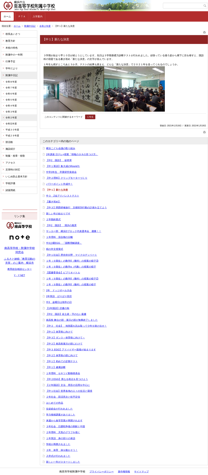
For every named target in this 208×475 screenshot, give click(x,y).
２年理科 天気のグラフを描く (63, 432)
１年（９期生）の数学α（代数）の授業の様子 (71, 266)
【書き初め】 (53, 201)
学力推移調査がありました (60, 414)
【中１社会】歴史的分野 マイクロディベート (71, 255)
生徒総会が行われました (59, 408)
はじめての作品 (54, 402)
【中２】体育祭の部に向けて (62, 355)
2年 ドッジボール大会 (59, 290)
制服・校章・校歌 (15, 155)
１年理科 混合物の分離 (59, 237)
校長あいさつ (13, 34)
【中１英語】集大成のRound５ (63, 166)
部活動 (9, 142)
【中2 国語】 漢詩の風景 (61, 225)
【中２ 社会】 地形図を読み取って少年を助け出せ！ (76, 325)
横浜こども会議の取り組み (60, 148)
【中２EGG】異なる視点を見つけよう (67, 379)
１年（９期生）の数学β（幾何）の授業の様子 (71, 284)
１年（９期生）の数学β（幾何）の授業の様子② (72, 278)
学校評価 (10, 183)
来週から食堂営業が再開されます (64, 420)
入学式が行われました (58, 456)
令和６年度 (11, 93)
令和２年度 (45, 26)
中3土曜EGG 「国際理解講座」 (64, 243)
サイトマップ (141, 471)
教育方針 (10, 40)
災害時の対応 (13, 169)
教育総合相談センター (19, 269)
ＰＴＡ (21, 16)
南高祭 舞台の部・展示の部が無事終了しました (72, 320)
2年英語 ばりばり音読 (59, 296)
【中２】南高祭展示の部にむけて (64, 343)
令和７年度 (11, 87)
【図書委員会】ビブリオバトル (63, 272)
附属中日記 (30, 26)
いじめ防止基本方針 (16, 176)
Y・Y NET (19, 275)
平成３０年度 (12, 129)
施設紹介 (10, 148)
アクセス (10, 162)
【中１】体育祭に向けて (59, 331)
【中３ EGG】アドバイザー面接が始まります (71, 349)
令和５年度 (11, 99)
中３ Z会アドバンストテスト (62, 195)
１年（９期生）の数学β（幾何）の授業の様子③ (72, 260)
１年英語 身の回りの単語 (60, 438)
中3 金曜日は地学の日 (59, 302)
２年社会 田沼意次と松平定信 (63, 396)
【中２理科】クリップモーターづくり (66, 178)
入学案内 (37, 16)
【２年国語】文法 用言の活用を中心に (68, 385)
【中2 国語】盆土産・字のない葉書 (66, 314)
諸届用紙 (10, 190)
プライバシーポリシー (101, 471)
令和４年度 (11, 105)
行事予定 (10, 61)
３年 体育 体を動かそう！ (62, 450)
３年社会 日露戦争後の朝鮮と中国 (65, 426)
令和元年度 (11, 123)
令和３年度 (11, 111)
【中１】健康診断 (56, 367)
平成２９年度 (12, 135)
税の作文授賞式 (54, 249)
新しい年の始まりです (58, 213)
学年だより (12, 68)
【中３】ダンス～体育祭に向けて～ (65, 337)
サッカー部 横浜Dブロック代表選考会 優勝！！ (73, 231)
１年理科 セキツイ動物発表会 (63, 373)
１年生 (90, 117)
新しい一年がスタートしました (63, 461)
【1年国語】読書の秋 (57, 308)
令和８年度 (11, 81)
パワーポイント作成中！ (59, 184)
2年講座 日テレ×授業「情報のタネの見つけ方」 (72, 154)
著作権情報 (124, 471)
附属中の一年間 (14, 54)
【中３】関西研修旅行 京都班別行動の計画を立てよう (76, 207)
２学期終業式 (53, 219)
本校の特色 (12, 47)
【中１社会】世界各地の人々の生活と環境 (69, 391)
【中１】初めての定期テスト (62, 361)
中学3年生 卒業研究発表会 (61, 172)
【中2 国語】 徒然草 (59, 160)
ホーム (7, 16)
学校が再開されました (58, 444)
